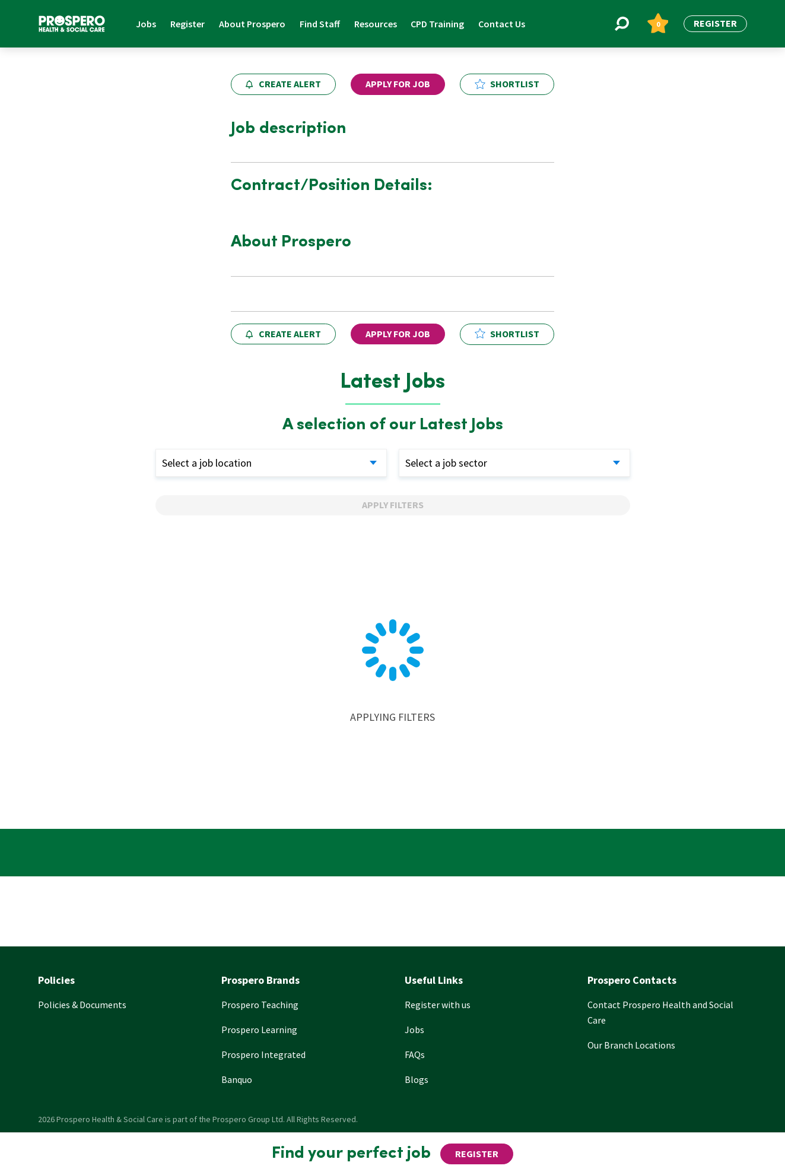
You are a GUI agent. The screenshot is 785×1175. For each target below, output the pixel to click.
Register (187, 24)
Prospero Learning (259, 1029)
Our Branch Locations (631, 1045)
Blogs (416, 1079)
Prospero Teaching (259, 1005)
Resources (375, 24)
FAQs (415, 1054)
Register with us (438, 1005)
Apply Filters (393, 505)
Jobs (146, 24)
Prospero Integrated (263, 1054)
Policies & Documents (82, 1005)
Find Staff (320, 24)
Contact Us (501, 24)
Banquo (236, 1079)
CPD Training (437, 24)
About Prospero (252, 24)
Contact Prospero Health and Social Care (660, 1012)
